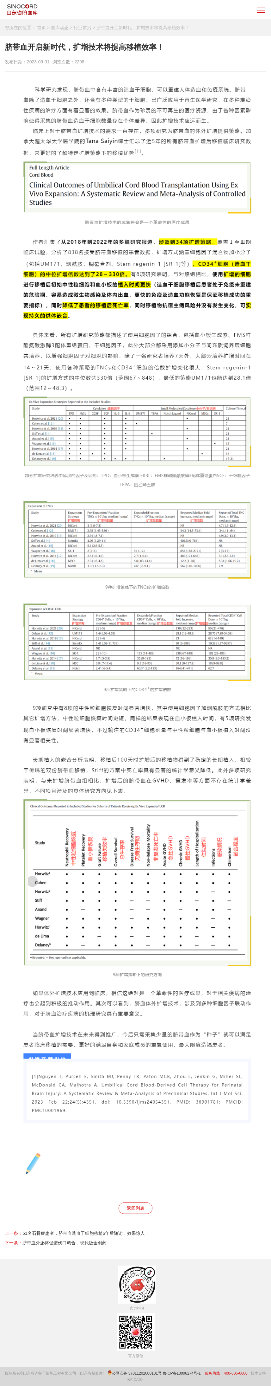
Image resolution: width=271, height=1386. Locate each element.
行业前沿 (82, 27)
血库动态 (60, 27)
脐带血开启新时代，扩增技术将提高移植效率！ (142, 27)
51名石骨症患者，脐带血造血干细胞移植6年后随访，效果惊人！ (85, 1233)
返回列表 (136, 1208)
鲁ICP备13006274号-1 (182, 1373)
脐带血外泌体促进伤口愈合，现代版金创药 (64, 1242)
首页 (41, 27)
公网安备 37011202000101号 (137, 1373)
